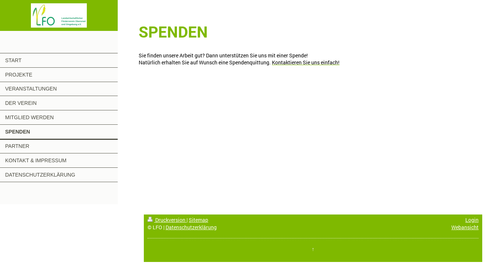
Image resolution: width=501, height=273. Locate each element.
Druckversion (167, 219)
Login (472, 219)
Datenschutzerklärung (191, 227)
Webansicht (465, 227)
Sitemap (198, 219)
